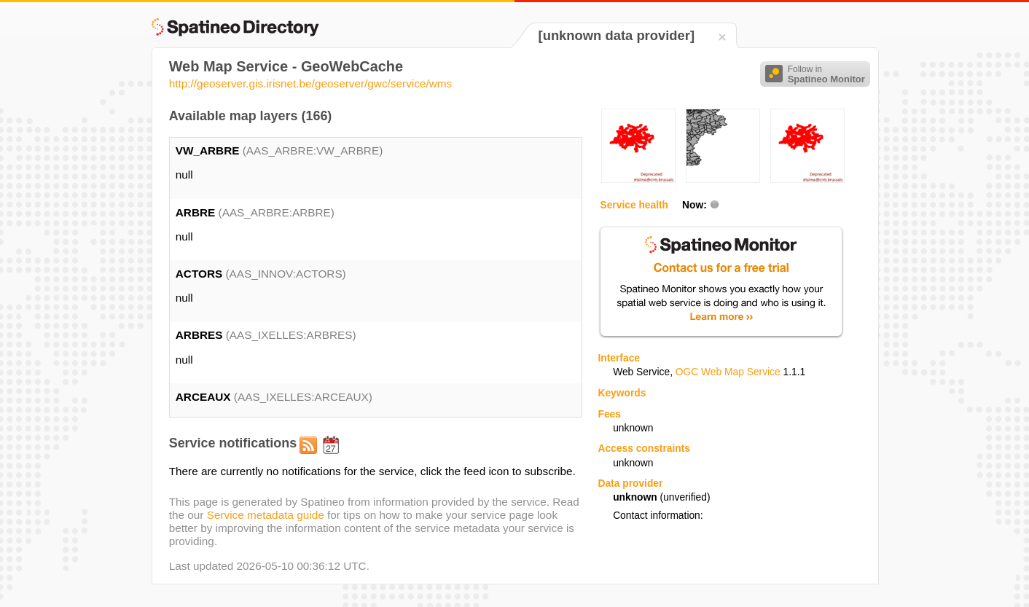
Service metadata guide (265, 515)
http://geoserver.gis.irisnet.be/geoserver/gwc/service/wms (310, 83)
